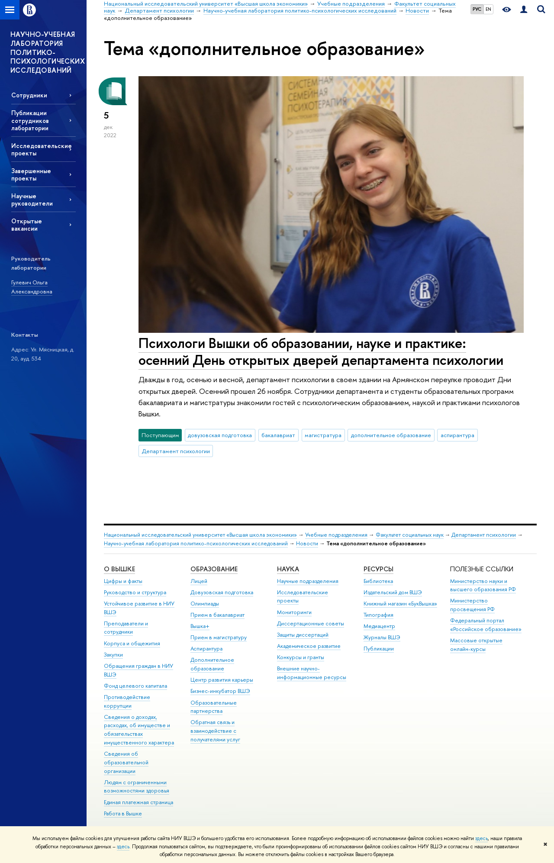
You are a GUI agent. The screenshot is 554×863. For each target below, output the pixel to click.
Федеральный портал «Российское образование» (486, 625)
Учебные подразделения (336, 534)
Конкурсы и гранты (300, 657)
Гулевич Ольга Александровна (31, 286)
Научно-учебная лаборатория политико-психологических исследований (196, 543)
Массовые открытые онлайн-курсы (476, 645)
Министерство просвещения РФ (472, 605)
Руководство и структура (135, 592)
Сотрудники (29, 95)
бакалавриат (278, 435)
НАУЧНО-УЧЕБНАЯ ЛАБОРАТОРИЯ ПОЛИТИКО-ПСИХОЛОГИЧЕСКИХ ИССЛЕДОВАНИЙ (47, 52)
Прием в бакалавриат (217, 614)
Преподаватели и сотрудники (126, 628)
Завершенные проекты (31, 174)
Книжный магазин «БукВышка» (400, 603)
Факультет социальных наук (410, 534)
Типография (378, 614)
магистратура (323, 435)
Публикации (379, 648)
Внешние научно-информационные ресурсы (311, 673)
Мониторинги (294, 612)
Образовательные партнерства (213, 707)
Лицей (198, 581)
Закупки (113, 654)
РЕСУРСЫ (378, 568)
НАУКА (288, 568)
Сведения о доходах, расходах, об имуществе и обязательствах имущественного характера (139, 729)
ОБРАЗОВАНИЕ (214, 568)
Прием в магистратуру (218, 637)
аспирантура (457, 435)
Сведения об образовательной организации (126, 762)
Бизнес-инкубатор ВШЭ (220, 691)
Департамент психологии (176, 451)
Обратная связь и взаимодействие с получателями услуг (215, 730)
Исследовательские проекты (41, 149)
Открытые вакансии (26, 224)
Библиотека (378, 581)
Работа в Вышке (123, 813)
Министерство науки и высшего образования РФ (483, 585)
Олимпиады (204, 603)
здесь (481, 838)
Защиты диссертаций (303, 634)
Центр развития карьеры (221, 679)
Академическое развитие (309, 646)
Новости (307, 543)
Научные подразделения (307, 581)
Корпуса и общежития (132, 643)
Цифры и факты (123, 581)
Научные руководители (32, 199)
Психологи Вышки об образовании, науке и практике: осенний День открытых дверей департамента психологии (320, 351)
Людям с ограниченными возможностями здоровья (136, 787)
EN (488, 9)
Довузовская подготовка (221, 592)
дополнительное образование (391, 435)
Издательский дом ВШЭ (393, 592)
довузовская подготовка (220, 435)
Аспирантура (206, 648)
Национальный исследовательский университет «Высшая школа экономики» (200, 534)
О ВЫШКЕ (119, 568)
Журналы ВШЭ (382, 637)
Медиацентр (379, 626)
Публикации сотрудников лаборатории (30, 120)
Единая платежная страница (138, 802)
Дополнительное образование (212, 664)
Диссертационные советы (310, 623)
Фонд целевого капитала (135, 685)
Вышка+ (199, 626)
